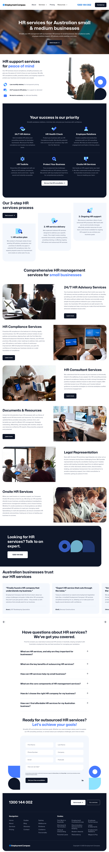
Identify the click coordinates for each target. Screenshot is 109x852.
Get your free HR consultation (54, 183)
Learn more (70, 318)
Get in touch (54, 43)
